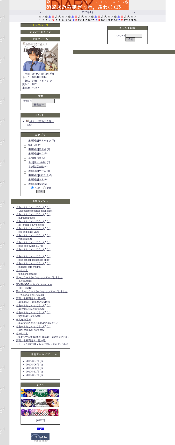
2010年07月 (32, 375)
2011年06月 (32, 364)
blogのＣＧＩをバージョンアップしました (39, 277)
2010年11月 (32, 371)
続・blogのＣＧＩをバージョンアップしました (42, 291)
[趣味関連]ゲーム (37, 170)
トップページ (40, 25)
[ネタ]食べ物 (34, 157)
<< (41, 12)
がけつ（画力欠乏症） (40, 121)
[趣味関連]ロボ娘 (37, 149)
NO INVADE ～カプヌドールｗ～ (34, 284)
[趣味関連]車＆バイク (39, 140)
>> (133, 12)
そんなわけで (23, 319)
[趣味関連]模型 (36, 183)
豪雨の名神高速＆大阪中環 (31, 298)
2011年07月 (32, 361)
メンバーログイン (40, 32)
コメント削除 (127, 28)
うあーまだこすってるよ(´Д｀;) (33, 207)
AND (37, 188)
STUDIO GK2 (39, 77)
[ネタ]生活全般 (36, 166)
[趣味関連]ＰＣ (36, 153)
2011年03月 (32, 368)
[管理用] (40, 420)
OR (49, 188)
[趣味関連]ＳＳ (36, 179)
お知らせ (32, 144)
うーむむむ (22, 270)
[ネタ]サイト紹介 (37, 162)
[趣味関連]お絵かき (38, 175)
